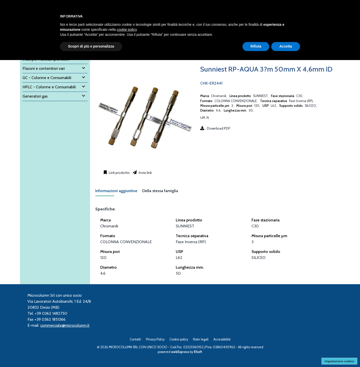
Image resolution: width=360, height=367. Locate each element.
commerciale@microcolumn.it (65, 325)
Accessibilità (222, 339)
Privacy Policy (155, 339)
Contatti (135, 339)
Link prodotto (119, 172)
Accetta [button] (285, 46)
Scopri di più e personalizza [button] (91, 46)
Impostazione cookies (339, 361)
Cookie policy (179, 339)
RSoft (198, 352)
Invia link (145, 172)
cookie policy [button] (126, 30)
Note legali (200, 339)
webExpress (180, 352)
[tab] (118, 192)
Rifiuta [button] (256, 46)
